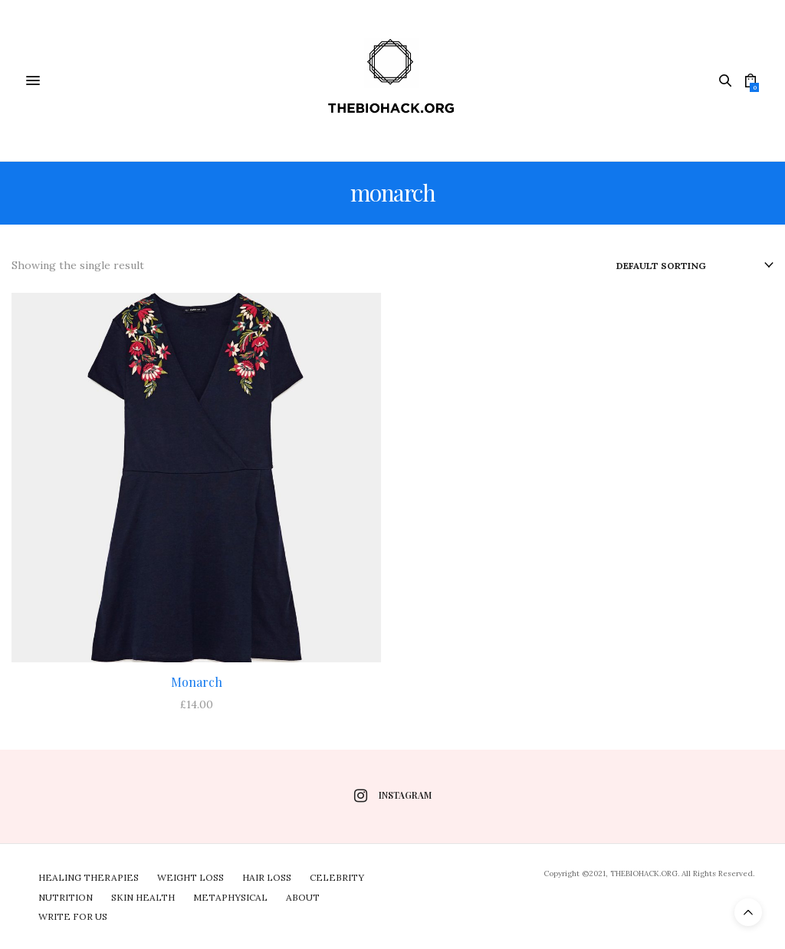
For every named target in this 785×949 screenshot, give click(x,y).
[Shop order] (695, 266)
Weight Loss (190, 877)
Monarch (196, 682)
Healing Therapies (88, 877)
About (303, 897)
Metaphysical (230, 897)
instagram (393, 795)
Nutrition (65, 897)
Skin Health (143, 897)
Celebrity (337, 877)
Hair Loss (266, 877)
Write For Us (72, 916)
